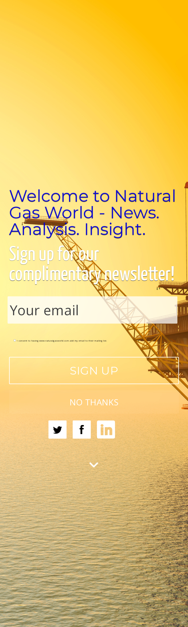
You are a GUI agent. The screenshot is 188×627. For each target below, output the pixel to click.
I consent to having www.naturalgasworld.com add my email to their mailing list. (60, 340)
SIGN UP (94, 370)
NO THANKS (94, 402)
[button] (94, 212)
